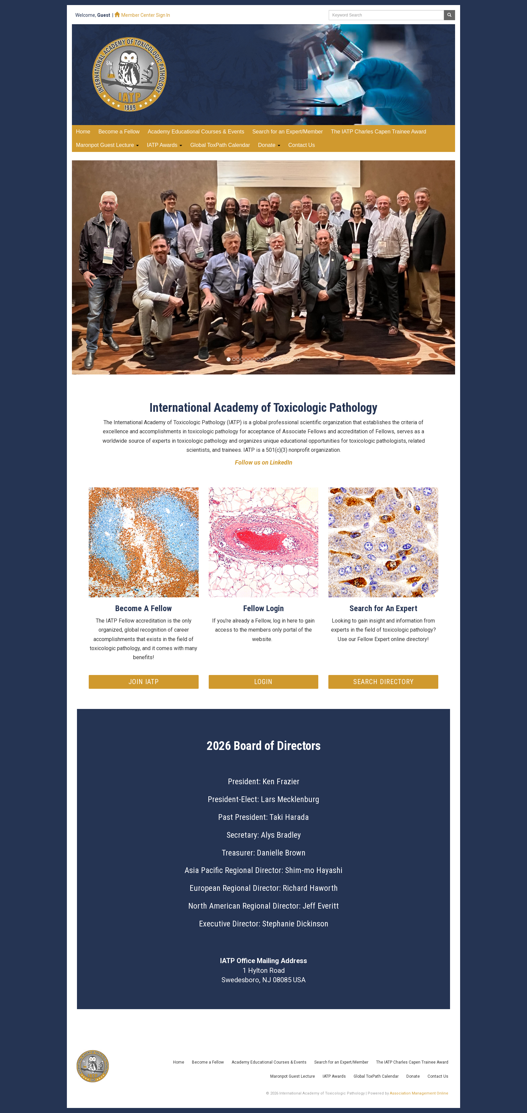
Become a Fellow (208, 1062)
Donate (269, 145)
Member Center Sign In (142, 15)
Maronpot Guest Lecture (107, 145)
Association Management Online (419, 1093)
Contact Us (438, 1076)
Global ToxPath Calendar (376, 1076)
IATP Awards (164, 145)
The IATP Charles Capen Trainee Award (412, 1062)
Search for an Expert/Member (341, 1062)
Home (83, 131)
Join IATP (143, 682)
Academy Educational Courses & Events (269, 1062)
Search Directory (383, 682)
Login (263, 682)
